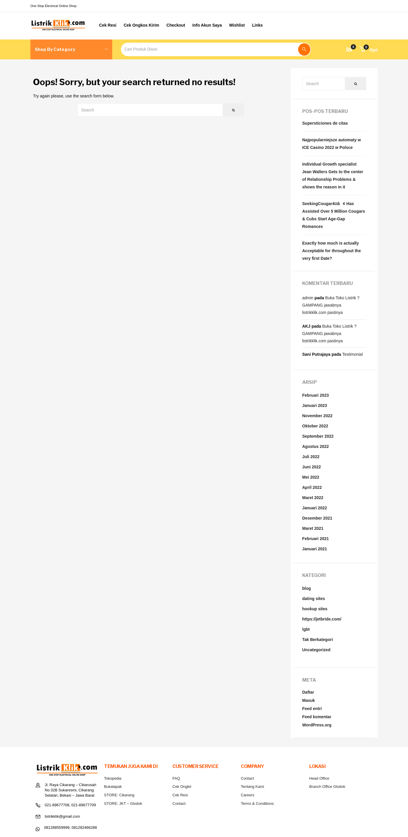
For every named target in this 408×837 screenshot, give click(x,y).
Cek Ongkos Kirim (141, 25)
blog (306, 588)
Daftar (308, 692)
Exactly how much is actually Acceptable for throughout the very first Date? (331, 251)
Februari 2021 (315, 538)
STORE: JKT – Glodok (123, 803)
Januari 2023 (314, 405)
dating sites (313, 598)
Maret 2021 (312, 528)
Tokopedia (112, 778)
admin (307, 297)
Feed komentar (316, 716)
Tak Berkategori (317, 639)
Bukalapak (113, 786)
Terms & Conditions (257, 803)
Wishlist (237, 25)
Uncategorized (316, 649)
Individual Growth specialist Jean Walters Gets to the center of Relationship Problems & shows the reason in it (332, 175)
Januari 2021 (314, 548)
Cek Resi (107, 25)
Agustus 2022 (315, 446)
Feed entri (312, 708)
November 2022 (317, 415)
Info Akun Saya (207, 25)
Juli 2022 (310, 456)
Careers (247, 795)
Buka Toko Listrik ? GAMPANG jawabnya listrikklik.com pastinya (330, 305)
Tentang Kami (252, 786)
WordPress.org (316, 725)
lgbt (306, 629)
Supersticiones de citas (325, 123)
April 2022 (312, 487)
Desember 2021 (317, 518)
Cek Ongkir (181, 786)
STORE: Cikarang (119, 795)
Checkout (176, 25)
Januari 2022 (314, 508)
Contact (179, 803)
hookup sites (314, 608)
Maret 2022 (312, 497)
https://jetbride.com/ (321, 619)
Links (257, 25)
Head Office (319, 778)
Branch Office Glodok (327, 786)
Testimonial (352, 354)
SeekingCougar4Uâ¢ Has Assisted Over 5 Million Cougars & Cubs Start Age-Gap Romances (333, 215)
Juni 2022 (311, 467)
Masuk (308, 700)
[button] (368, 50)
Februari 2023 (315, 395)
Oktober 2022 (315, 426)
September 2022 (317, 436)
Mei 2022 (310, 477)
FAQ (176, 778)
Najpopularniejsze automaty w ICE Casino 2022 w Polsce (331, 144)
